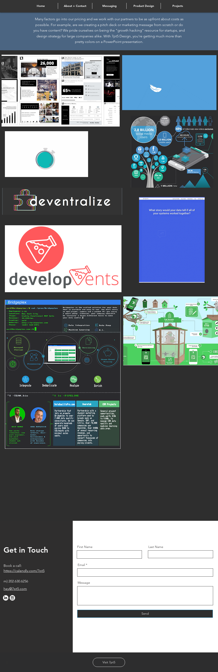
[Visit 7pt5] (109, 662)
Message (84, 582)
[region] (61, 91)
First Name (85, 546)
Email (81, 564)
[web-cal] (12, 598)
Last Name (155, 546)
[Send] (145, 614)
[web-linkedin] (5, 598)
